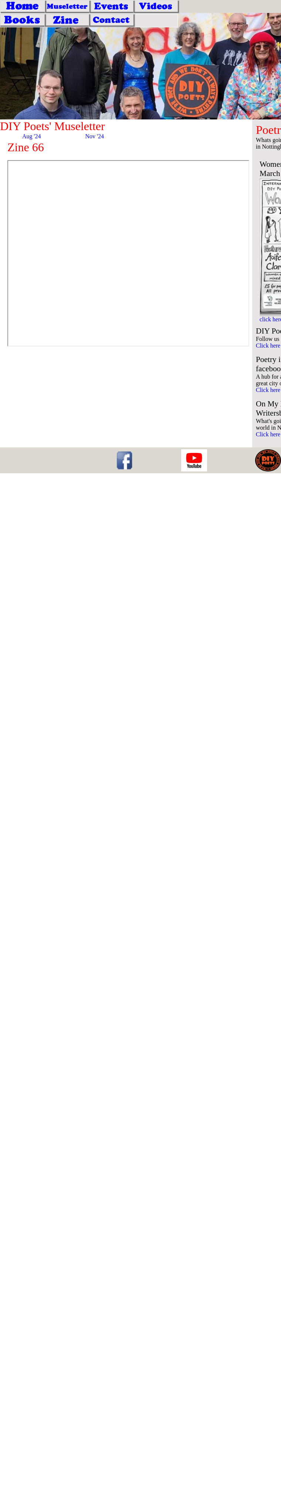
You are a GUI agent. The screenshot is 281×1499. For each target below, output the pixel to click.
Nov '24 (94, 136)
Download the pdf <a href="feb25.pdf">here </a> (128, 253)
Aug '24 (31, 136)
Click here (268, 345)
